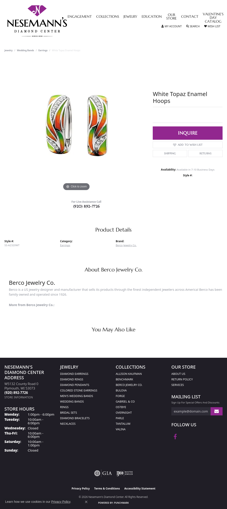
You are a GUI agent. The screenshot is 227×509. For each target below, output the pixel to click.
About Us (178, 374)
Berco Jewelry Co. (126, 245)
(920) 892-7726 (86, 206)
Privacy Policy (81, 488)
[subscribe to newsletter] (217, 411)
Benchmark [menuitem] (124, 379)
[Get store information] (18, 397)
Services (177, 385)
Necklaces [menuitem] (68, 424)
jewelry (8, 50)
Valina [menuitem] (120, 429)
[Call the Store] (16, 392)
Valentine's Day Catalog (213, 18)
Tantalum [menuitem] (123, 424)
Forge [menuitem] (120, 396)
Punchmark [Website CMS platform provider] (121, 502)
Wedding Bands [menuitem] (72, 401)
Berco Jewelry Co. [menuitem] (129, 385)
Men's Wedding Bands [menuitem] (76, 396)
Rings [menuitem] (64, 407)
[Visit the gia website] (103, 473)
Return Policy (182, 379)
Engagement (80, 17)
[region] (76, 125)
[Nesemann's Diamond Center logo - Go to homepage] (51, 21)
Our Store (171, 17)
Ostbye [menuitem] (121, 407)
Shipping (170, 153)
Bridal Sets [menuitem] (68, 413)
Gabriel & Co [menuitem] (125, 401)
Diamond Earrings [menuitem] (74, 374)
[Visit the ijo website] (124, 473)
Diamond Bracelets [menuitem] (75, 418)
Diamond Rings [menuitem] (71, 379)
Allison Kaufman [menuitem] (129, 374)
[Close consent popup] (86, 502)
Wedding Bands (25, 50)
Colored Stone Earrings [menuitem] (78, 390)
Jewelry (130, 17)
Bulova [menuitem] (121, 390)
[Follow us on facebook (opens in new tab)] (175, 436)
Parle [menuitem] (120, 418)
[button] (171, 26)
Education (152, 17)
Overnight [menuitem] (124, 413)
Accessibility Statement (139, 488)
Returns (205, 153)
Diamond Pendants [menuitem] (74, 385)
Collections (107, 17)
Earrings (42, 50)
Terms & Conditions (107, 488)
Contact (189, 17)
